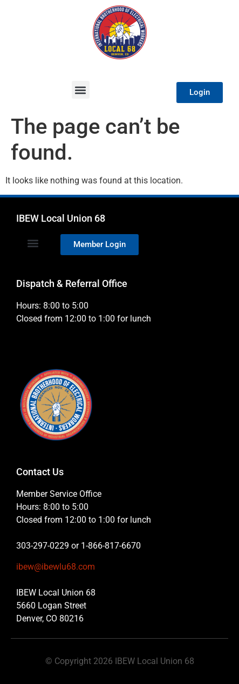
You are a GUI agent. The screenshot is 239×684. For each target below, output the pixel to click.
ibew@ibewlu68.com (55, 567)
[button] (81, 90)
